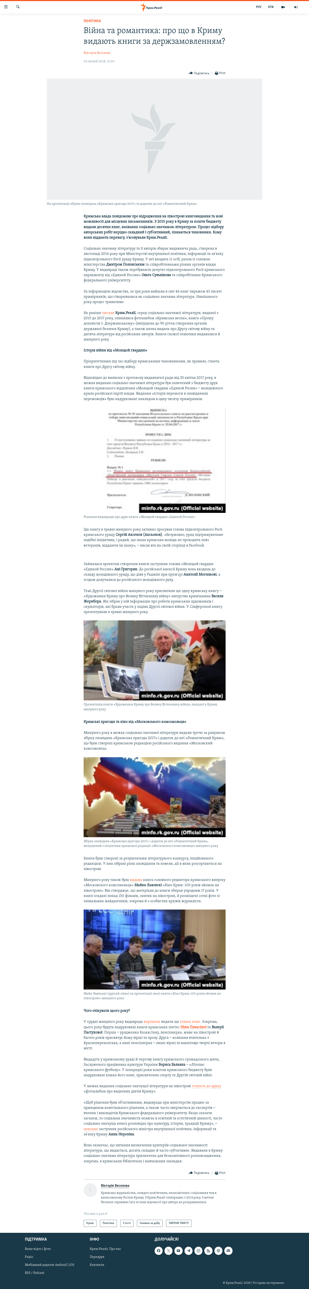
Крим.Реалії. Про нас (105, 1249)
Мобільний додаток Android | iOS (49, 1265)
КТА (271, 7)
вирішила (152, 1022)
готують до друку (206, 1086)
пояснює (91, 1129)
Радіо (29, 1257)
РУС (259, 7)
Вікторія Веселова (97, 53)
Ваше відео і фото (38, 1249)
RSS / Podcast (34, 1273)
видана (136, 880)
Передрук (97, 1257)
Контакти (97, 1265)
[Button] (199, 73)
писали (108, 313)
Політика (92, 21)
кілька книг (190, 1022)
